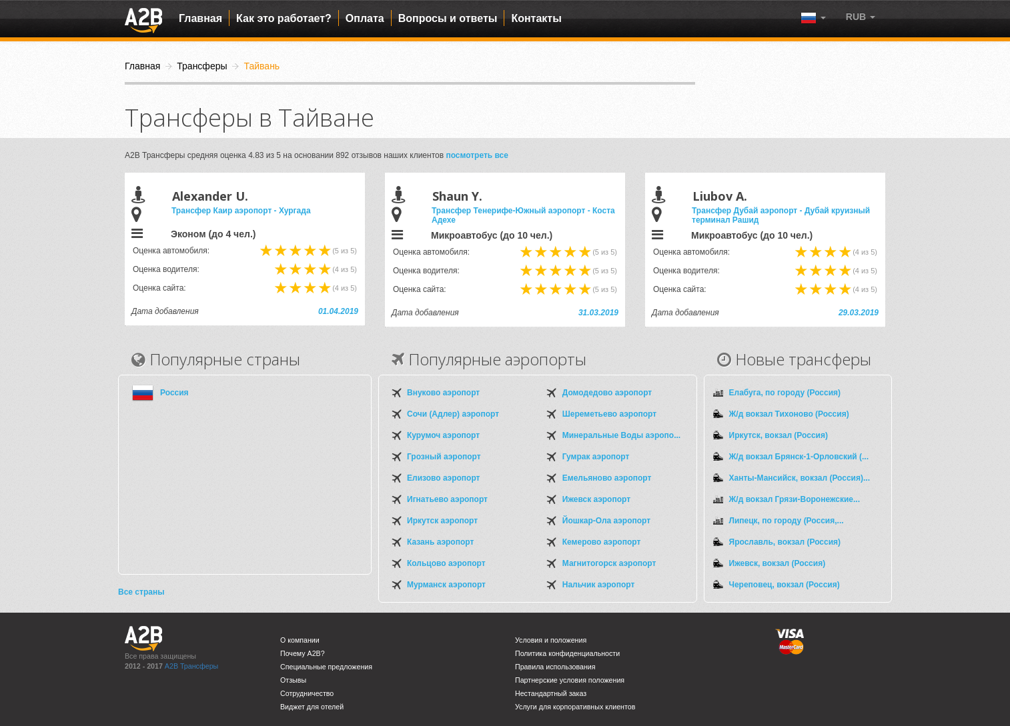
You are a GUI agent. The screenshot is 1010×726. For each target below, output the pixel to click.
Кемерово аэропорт (601, 542)
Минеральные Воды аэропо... (621, 435)
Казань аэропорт (440, 542)
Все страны (141, 592)
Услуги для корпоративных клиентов (575, 707)
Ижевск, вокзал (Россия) (777, 563)
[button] (860, 16)
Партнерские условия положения (569, 680)
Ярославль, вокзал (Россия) (785, 542)
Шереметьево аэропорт (609, 414)
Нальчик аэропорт (598, 584)
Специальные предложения (326, 667)
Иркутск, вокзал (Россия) (778, 435)
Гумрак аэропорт (596, 456)
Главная (200, 18)
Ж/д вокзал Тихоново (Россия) (789, 414)
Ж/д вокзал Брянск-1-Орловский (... (799, 456)
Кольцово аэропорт (446, 563)
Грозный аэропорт (444, 456)
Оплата (365, 18)
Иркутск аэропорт (442, 520)
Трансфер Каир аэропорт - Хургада (241, 210)
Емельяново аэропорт (607, 478)
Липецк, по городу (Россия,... (786, 520)
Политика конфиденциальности (567, 653)
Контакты (536, 18)
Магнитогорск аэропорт (609, 563)
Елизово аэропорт (443, 478)
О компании (300, 640)
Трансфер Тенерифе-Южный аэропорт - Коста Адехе (523, 215)
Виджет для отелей (312, 707)
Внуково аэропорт (443, 392)
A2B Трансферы (191, 666)
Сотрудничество (307, 693)
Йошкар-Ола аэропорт (606, 520)
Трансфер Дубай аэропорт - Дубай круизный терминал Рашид (781, 215)
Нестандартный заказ (550, 693)
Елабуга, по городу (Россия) (785, 392)
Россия (174, 392)
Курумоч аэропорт (443, 435)
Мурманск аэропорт (446, 584)
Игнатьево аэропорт (447, 499)
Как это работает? (284, 18)
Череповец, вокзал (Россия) (784, 584)
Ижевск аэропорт (596, 499)
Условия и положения (550, 640)
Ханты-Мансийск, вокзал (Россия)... (799, 478)
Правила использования (555, 667)
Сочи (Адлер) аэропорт (453, 414)
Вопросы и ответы (448, 18)
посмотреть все (477, 155)
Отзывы (293, 680)
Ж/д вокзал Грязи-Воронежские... (794, 499)
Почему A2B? (302, 653)
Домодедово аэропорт (607, 392)
